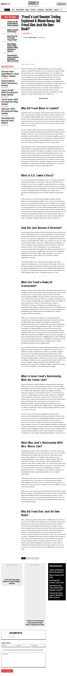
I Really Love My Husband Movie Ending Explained (12, 22)
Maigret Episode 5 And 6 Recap (12, 29)
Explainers (4, 69)
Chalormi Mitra (32, 37)
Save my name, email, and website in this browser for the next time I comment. (23, 650)
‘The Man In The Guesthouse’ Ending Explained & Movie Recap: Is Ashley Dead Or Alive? (35, 623)
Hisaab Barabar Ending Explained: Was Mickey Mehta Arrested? (12, 51)
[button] (61, 9)
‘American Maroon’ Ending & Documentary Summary (10, 72)
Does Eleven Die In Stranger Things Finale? (12, 36)
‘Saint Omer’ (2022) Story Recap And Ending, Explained (9, 95)
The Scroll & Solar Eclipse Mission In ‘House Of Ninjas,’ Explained (10, 65)
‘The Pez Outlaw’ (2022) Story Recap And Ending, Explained (8, 88)
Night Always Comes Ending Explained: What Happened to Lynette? (13, 43)
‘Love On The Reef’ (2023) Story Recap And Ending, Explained (9, 79)
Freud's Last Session (32, 558)
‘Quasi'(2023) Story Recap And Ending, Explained (9, 101)
